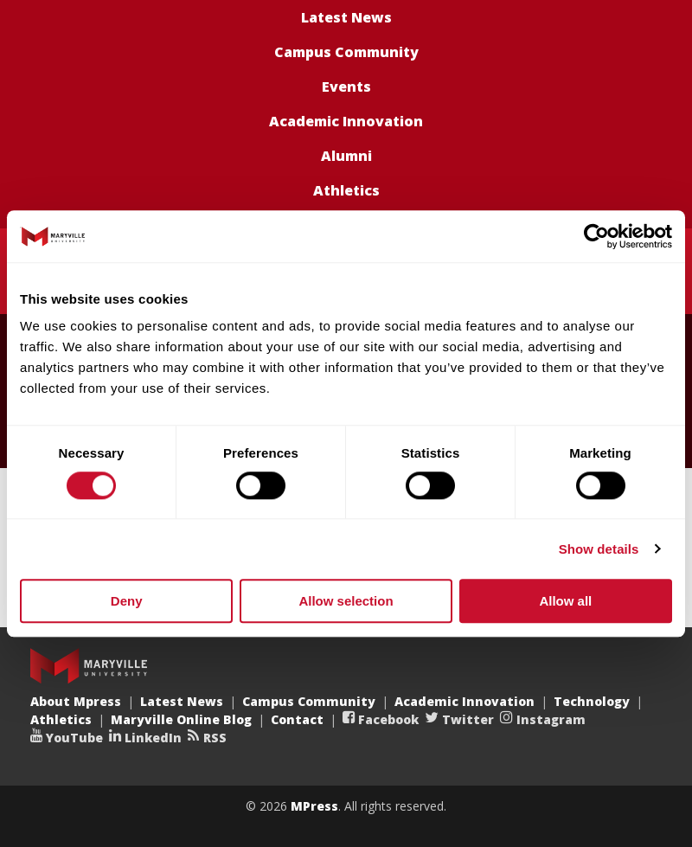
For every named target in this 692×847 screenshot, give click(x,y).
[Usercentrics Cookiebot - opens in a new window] (596, 236)
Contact (297, 719)
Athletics (346, 190)
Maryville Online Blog (181, 719)
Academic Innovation (346, 121)
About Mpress (75, 701)
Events (346, 86)
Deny (127, 601)
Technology (592, 701)
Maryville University (88, 665)
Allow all (565, 601)
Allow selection (345, 601)
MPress (314, 806)
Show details (599, 549)
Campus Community (346, 51)
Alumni (346, 155)
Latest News (346, 17)
